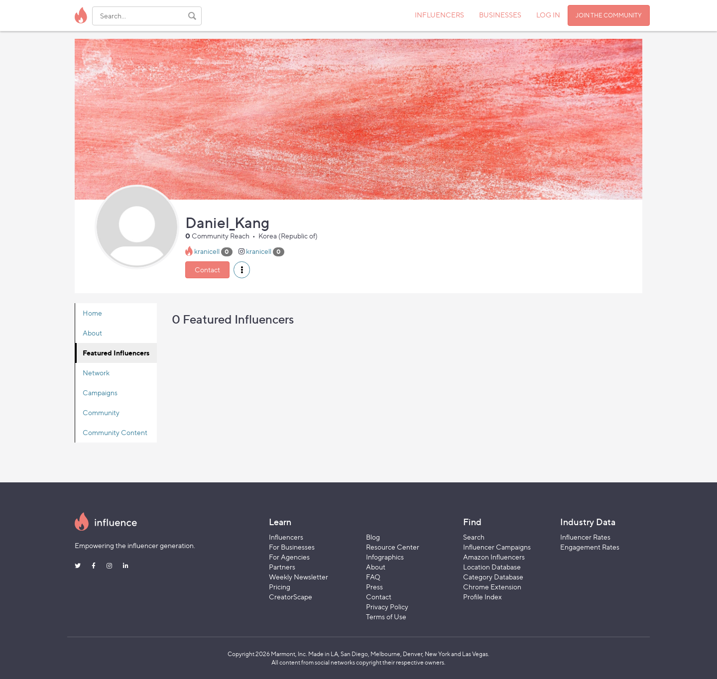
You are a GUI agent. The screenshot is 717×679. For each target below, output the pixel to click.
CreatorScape (290, 596)
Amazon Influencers (494, 557)
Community (101, 412)
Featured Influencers (116, 352)
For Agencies (289, 557)
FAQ (373, 576)
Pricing (279, 586)
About (92, 333)
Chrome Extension (492, 586)
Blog (373, 537)
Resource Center (392, 547)
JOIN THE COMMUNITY (609, 15)
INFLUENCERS (439, 14)
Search (473, 537)
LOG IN (548, 14)
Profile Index (482, 596)
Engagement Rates (589, 547)
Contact (207, 269)
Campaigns (100, 392)
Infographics (385, 557)
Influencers (286, 537)
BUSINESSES (500, 14)
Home (92, 313)
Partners (282, 567)
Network (96, 372)
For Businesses (292, 547)
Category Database (493, 576)
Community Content (115, 432)
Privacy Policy (387, 606)
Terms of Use (386, 616)
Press (374, 586)
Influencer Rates (585, 537)
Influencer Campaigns (497, 547)
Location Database (492, 567)
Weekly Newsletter (298, 576)
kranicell (207, 251)
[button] (242, 269)
